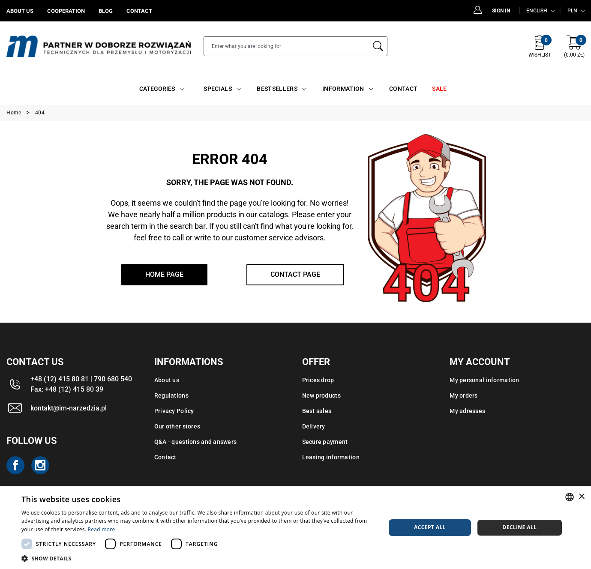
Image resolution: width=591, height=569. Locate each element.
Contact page (295, 274)
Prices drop (318, 380)
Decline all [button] (519, 527)
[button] (198, 558)
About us (166, 380)
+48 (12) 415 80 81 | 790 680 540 (81, 379)
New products (321, 395)
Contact (165, 457)
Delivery (313, 426)
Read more (101, 529)
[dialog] (295, 527)
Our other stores (177, 426)
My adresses (467, 410)
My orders (464, 395)
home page (164, 274)
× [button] (581, 497)
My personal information (484, 380)
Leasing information (331, 457)
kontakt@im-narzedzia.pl (68, 408)
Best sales (317, 410)
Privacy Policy (174, 410)
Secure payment (325, 441)
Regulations (171, 395)
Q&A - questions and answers (195, 441)
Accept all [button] (430, 527)
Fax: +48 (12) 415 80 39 (66, 389)
